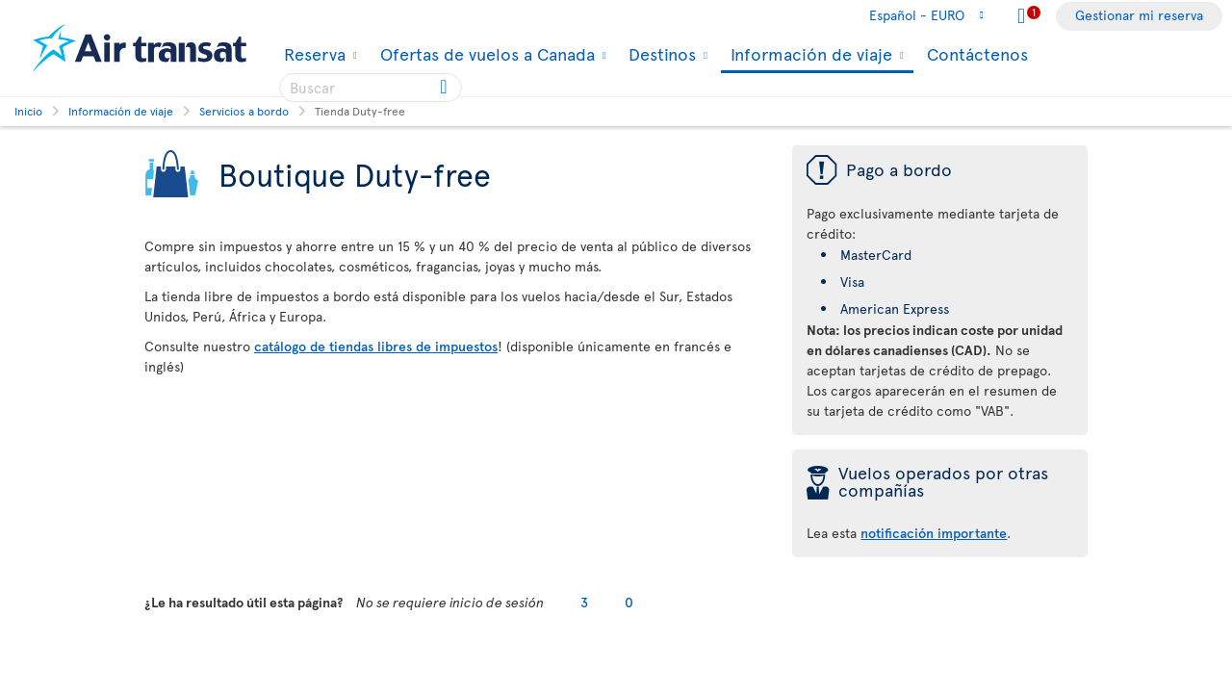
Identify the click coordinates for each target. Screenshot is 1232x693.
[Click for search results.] (445, 87)
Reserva (312, 54)
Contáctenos (977, 53)
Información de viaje (809, 55)
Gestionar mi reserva (1139, 15)
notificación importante (933, 533)
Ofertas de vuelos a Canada (485, 54)
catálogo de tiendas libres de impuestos (376, 346)
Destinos (660, 54)
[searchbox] (370, 87)
